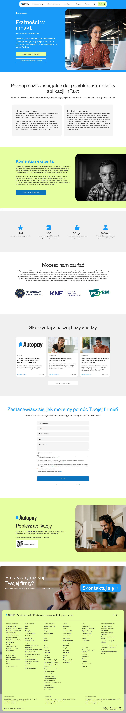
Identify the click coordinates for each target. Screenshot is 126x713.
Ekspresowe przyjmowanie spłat (108, 648)
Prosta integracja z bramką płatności (51, 665)
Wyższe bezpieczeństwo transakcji (108, 637)
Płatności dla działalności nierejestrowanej (13, 632)
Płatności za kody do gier (13, 640)
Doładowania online (11, 637)
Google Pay (28, 638)
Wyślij (63, 478)
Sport (64, 657)
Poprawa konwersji (106, 626)
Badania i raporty (86, 664)
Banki (64, 628)
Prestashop (47, 636)
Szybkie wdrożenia (49, 626)
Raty (26, 643)
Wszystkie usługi (11, 626)
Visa (26, 666)
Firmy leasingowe (68, 648)
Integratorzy (66, 638)
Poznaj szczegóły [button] (54, 374)
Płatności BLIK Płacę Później (33, 649)
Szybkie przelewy (30, 633)
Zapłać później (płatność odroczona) (32, 646)
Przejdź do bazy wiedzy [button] (63, 383)
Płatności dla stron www (51, 662)
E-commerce (66, 626)
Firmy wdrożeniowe (68, 660)
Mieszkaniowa (67, 662)
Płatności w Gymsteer (50, 674)
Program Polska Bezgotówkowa (10, 656)
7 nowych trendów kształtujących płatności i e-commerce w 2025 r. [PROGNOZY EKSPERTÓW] (28, 361)
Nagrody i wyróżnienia (88, 628)
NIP (40, 439)
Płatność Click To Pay (31, 652)
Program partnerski (11, 666)
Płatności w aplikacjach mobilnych (32, 662)
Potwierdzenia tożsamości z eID (14, 660)
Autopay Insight (11, 653)
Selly (45, 638)
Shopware (47, 650)
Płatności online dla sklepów (14, 628)
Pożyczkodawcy (67, 633)
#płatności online (21, 34)
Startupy (65, 655)
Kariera (84, 638)
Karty (26, 628)
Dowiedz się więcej (9, 703)
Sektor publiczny (68, 640)
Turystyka (66, 650)
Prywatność (81, 484)
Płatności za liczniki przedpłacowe (12, 649)
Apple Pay (28, 636)
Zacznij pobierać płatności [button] (31, 54)
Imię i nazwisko (43, 423)
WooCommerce (48, 633)
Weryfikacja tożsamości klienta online (107, 629)
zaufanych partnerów (52, 466)
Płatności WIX (48, 685)
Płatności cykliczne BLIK (32, 654)
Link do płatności (77, 111)
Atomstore (47, 655)
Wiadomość (43, 444)
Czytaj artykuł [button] (21, 374)
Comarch (46, 643)
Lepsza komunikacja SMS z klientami (108, 642)
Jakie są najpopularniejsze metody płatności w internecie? (60, 359)
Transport (66, 653)
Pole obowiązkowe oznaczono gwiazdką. (46, 469)
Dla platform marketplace (51, 669)
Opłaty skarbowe (26, 111)
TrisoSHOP (47, 657)
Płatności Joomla (49, 687)
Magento (46, 631)
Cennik (8, 664)
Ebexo (46, 640)
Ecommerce (85, 656)
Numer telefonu (44, 434)
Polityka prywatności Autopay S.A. (14, 708)
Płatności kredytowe (31, 659)
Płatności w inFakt (49, 671)
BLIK (26, 626)
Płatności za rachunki (12, 635)
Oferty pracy (85, 640)
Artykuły (84, 654)
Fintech (84, 659)
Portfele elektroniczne (31, 657)
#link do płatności (33, 34)
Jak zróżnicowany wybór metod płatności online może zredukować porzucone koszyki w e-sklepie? (95, 361)
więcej (62, 461)
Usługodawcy (67, 636)
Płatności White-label (50, 690)
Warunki (87, 484)
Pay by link (28, 631)
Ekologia (84, 661)
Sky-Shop (47, 648)
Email (41, 428)
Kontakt (84, 643)
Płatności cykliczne (30, 668)
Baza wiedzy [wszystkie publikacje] (89, 651)
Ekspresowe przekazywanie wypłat (109, 652)
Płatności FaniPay (49, 676)
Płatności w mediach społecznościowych (50, 679)
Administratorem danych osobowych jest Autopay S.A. (49, 471)
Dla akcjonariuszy (87, 636)
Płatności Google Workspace (52, 683)
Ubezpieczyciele (67, 631)
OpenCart (47, 653)
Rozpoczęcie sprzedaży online (109, 645)
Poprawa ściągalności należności (107, 633)
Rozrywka (66, 645)
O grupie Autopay (87, 631)
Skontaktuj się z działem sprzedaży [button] (31, 60)
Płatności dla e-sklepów (51, 660)
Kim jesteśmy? (86, 626)
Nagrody (84, 666)
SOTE (46, 645)
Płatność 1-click (29, 640)
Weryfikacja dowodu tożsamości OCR (12, 645)
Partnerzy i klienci (87, 633)
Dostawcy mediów (68, 643)
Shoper (46, 628)
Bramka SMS (10, 642)
